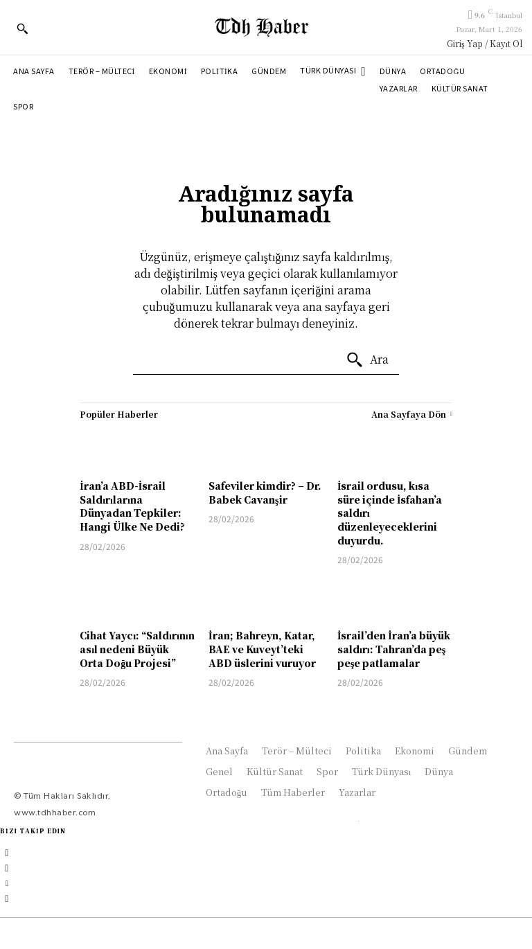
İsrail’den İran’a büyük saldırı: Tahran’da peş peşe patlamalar (393, 648)
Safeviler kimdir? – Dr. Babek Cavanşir (265, 492)
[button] (22, 28)
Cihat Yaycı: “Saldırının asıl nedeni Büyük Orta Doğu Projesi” (137, 648)
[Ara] (367, 360)
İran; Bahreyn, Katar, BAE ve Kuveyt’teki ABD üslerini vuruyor (262, 648)
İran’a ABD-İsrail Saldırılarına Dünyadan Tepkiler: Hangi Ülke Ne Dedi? (132, 506)
